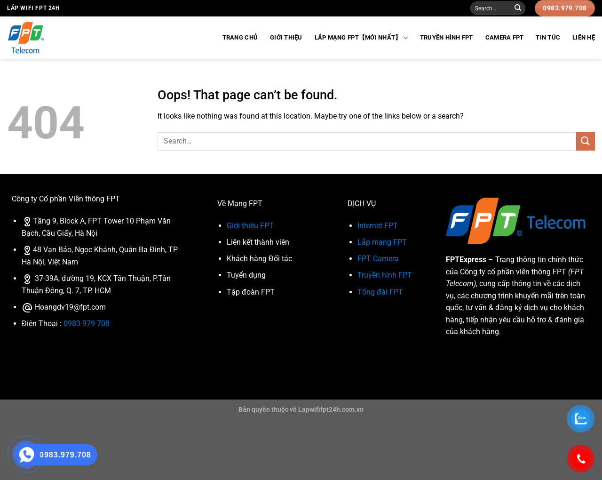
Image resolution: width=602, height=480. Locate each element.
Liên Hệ (583, 37)
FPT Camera (378, 258)
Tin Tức (548, 37)
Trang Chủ (240, 37)
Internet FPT (377, 225)
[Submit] (518, 8)
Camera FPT (504, 37)
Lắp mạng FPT (382, 242)
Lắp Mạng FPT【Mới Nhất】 (361, 37)
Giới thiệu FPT (250, 225)
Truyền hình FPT (446, 37)
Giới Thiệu (286, 37)
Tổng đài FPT (380, 292)
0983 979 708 (86, 323)
